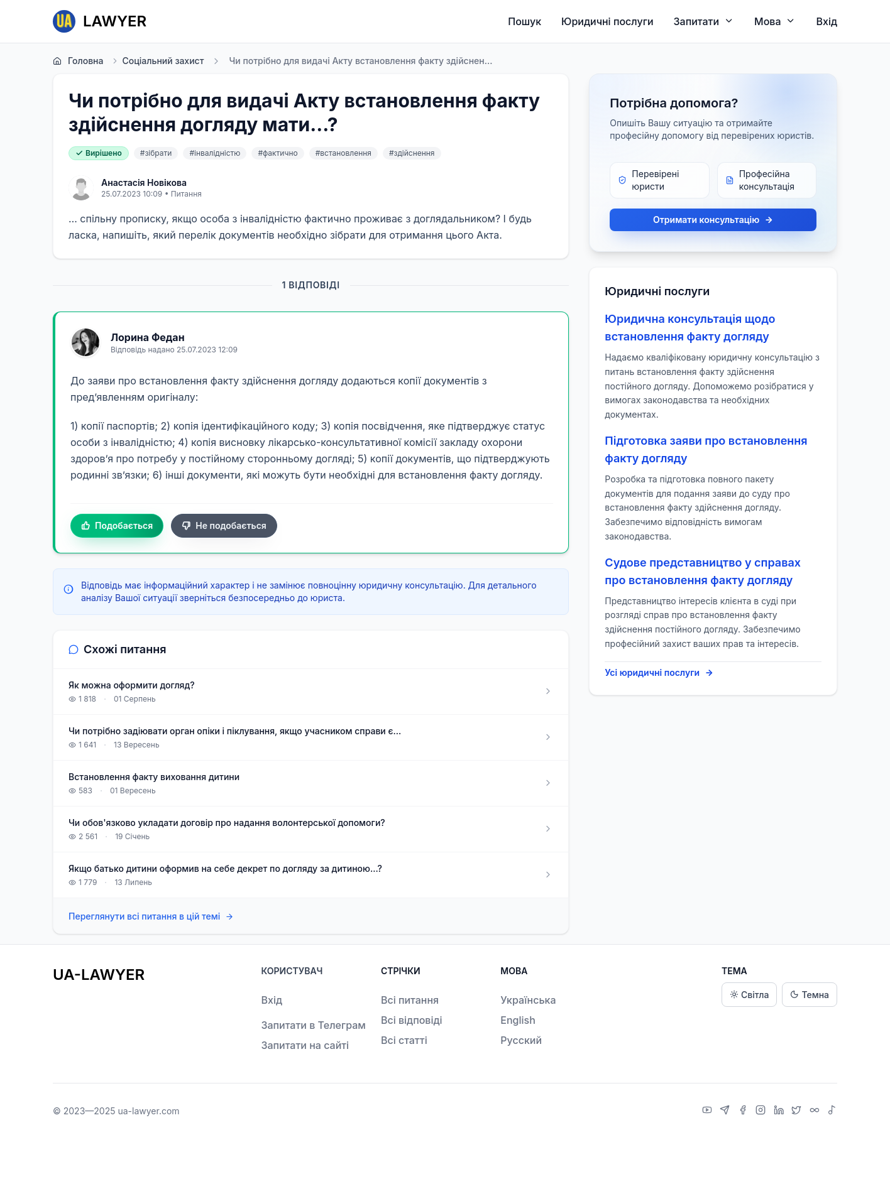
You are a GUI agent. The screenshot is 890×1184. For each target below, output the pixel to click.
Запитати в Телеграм (313, 1025)
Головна (78, 61)
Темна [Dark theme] (809, 994)
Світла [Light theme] (749, 994)
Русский (521, 1040)
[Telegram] (726, 1111)
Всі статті (404, 1040)
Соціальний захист (157, 61)
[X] (798, 1111)
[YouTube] (708, 1111)
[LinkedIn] (780, 1111)
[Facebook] (744, 1111)
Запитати (704, 21)
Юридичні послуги (607, 21)
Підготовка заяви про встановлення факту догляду (706, 449)
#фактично (277, 153)
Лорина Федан (148, 337)
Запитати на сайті (305, 1045)
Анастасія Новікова (144, 182)
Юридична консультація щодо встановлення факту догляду (690, 327)
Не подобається (224, 525)
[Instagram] (762, 1111)
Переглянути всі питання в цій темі (151, 917)
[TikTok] (832, 1111)
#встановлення (343, 153)
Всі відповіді (411, 1020)
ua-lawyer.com (148, 1110)
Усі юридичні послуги (659, 672)
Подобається (117, 525)
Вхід (826, 21)
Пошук (524, 21)
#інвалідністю (214, 153)
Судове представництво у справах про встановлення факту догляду (703, 571)
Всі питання (410, 1000)
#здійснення (412, 153)
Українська (528, 1000)
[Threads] (816, 1111)
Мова (775, 21)
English (518, 1020)
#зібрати (156, 153)
